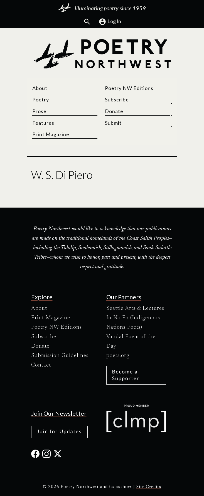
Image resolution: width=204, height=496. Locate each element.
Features (44, 123)
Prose (40, 111)
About (40, 88)
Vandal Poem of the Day (131, 341)
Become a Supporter (125, 374)
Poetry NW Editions (129, 88)
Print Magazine (51, 134)
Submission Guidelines (60, 355)
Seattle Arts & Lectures (135, 308)
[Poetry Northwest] (102, 54)
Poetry (41, 100)
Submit (113, 123)
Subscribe (117, 100)
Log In (110, 22)
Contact (41, 365)
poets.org (117, 355)
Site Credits (148, 487)
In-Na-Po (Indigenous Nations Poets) (133, 322)
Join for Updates (59, 431)
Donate (114, 111)
